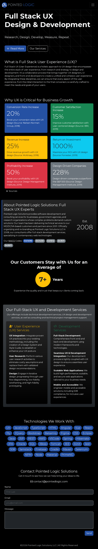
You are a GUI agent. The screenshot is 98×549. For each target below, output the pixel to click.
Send (89, 534)
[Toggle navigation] (92, 4)
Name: (8, 488)
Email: (8, 499)
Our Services (38, 48)
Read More (15, 48)
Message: (9, 510)
